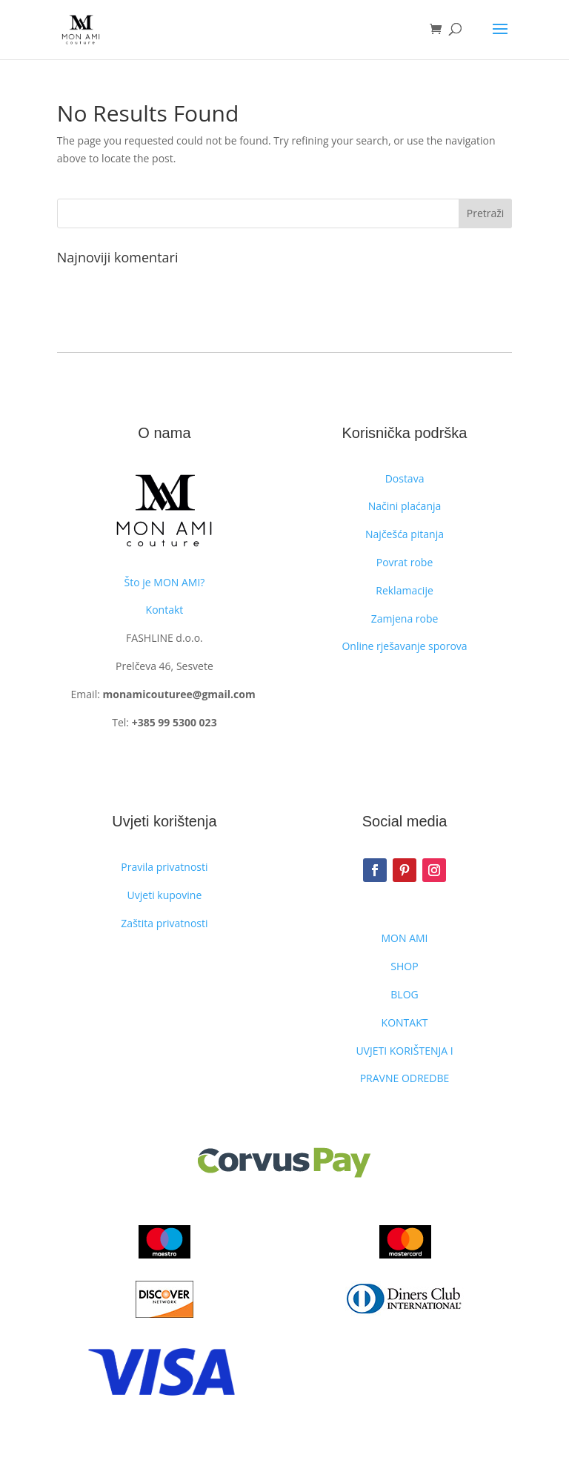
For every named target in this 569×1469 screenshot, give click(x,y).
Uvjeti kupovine (164, 895)
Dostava (405, 478)
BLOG (404, 994)
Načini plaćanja (405, 506)
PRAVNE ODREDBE (405, 1078)
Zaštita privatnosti (164, 923)
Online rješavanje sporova (404, 646)
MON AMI (405, 938)
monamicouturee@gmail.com (178, 694)
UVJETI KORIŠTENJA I (404, 1051)
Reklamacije (404, 590)
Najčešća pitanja (404, 534)
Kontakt (165, 610)
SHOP (404, 966)
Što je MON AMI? (164, 582)
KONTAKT (405, 1022)
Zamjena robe (405, 618)
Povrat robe (404, 562)
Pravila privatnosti (164, 867)
